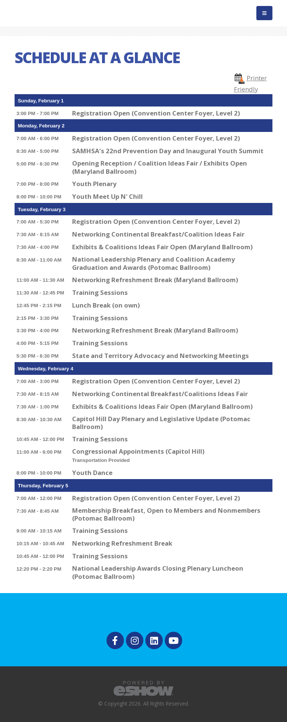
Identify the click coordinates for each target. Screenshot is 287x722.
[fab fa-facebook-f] (115, 640)
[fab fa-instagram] (135, 640)
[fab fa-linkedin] (154, 640)
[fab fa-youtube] (173, 640)
